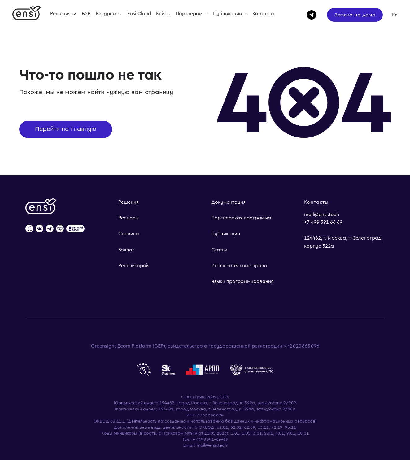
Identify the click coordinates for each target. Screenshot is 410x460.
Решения (128, 202)
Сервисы (128, 233)
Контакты (263, 13)
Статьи (219, 249)
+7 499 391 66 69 (323, 222)
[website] (29, 229)
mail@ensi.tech (321, 214)
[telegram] (308, 15)
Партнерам (190, 13)
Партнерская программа (241, 217)
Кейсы (163, 13)
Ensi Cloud (139, 13)
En (395, 14)
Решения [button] (61, 13)
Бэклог (126, 249)
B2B (86, 13)
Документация (228, 202)
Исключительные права (239, 265)
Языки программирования (242, 281)
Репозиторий (133, 265)
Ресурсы (128, 217)
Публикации (228, 13)
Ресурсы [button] (106, 13)
